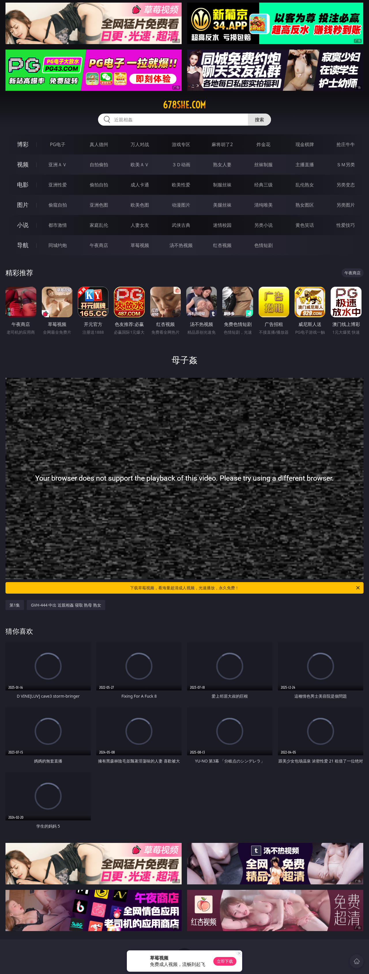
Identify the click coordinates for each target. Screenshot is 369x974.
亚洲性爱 (57, 185)
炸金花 (263, 144)
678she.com (184, 105)
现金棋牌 (304, 144)
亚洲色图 (99, 205)
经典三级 (263, 185)
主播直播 (304, 164)
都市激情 (57, 225)
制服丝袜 (222, 185)
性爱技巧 (345, 225)
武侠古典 (181, 225)
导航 (23, 245)
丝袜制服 (263, 164)
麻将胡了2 (222, 144)
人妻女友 (140, 225)
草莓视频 (140, 245)
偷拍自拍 (99, 185)
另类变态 (345, 185)
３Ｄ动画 (181, 164)
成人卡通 (140, 185)
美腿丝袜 (222, 205)
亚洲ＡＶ (57, 164)
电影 (23, 184)
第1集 (15, 605)
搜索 (259, 119)
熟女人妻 (222, 164)
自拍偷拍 (99, 164)
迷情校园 (222, 225)
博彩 (23, 144)
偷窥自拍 (57, 205)
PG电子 (57, 144)
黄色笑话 (304, 225)
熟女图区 (304, 205)
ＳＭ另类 (345, 164)
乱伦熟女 (304, 185)
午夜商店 (99, 245)
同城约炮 (57, 245)
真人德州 (99, 144)
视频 (23, 164)
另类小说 (263, 225)
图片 (23, 205)
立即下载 (225, 961)
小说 (23, 225)
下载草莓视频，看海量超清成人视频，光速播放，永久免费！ (245, 587)
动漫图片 (181, 205)
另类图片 (345, 205)
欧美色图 (140, 205)
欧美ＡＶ (140, 164)
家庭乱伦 (99, 225)
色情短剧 (263, 245)
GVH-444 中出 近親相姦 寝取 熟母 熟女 (66, 605)
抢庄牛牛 (345, 144)
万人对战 (140, 144)
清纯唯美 (263, 205)
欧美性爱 (181, 185)
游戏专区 (181, 144)
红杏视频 (222, 245)
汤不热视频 (181, 245)
